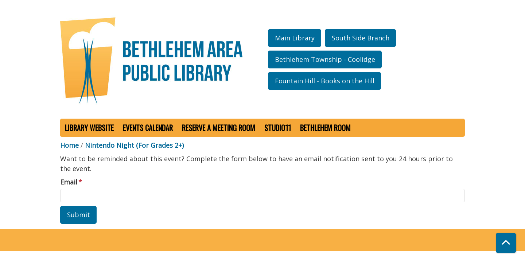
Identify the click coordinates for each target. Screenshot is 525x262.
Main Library (295, 37)
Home (69, 145)
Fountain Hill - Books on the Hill (324, 80)
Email (68, 182)
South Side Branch (360, 37)
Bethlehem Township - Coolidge (325, 59)
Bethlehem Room (325, 127)
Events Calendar (148, 127)
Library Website (89, 127)
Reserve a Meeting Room (218, 127)
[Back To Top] (506, 243)
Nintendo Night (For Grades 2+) (134, 145)
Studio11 (277, 127)
